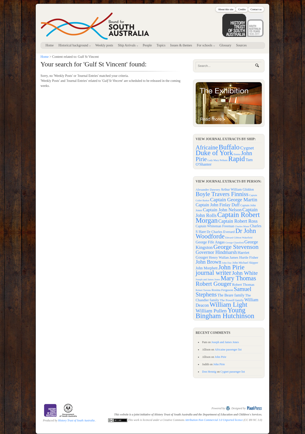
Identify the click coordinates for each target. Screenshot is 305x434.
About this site (225, 9)
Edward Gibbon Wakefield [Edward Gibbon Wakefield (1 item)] (238, 237)
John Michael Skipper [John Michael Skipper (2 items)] (245, 262)
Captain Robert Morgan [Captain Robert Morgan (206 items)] (228, 217)
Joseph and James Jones (225, 342)
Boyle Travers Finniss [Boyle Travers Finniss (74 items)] (222, 194)
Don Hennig (209, 371)
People (147, 45)
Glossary (225, 45)
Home (50, 45)
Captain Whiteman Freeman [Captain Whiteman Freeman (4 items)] (215, 226)
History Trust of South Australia (76, 420)
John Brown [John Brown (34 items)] (208, 262)
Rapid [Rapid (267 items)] (236, 159)
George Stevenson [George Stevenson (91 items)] (236, 246)
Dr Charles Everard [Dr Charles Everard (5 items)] (220, 232)
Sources (241, 45)
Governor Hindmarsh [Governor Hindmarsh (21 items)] (216, 252)
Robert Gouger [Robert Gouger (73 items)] (213, 284)
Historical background (74, 46)
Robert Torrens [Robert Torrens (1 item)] (203, 290)
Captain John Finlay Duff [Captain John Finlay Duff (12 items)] (218, 204)
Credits (242, 9)
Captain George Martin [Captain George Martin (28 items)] (233, 199)
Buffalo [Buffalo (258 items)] (229, 147)
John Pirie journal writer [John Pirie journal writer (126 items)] (220, 270)
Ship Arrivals (127, 46)
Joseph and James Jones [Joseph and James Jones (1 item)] (208, 279)
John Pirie (220, 357)
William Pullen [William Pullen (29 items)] (211, 311)
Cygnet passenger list (232, 371)
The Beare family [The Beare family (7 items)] (231, 295)
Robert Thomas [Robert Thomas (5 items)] (243, 284)
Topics (161, 45)
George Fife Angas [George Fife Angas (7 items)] (210, 242)
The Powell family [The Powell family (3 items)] (232, 300)
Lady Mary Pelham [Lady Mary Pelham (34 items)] (218, 160)
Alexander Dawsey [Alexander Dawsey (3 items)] (208, 189)
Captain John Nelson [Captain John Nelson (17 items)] (222, 209)
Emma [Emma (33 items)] (237, 154)
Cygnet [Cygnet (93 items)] (247, 147)
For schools (205, 46)
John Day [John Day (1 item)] (227, 262)
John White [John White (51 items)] (245, 273)
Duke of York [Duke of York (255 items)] (214, 153)
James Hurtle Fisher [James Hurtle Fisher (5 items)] (243, 257)
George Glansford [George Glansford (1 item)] (234, 242)
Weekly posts (104, 45)
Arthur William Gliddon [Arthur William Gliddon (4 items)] (237, 189)
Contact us (256, 9)
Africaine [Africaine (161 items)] (207, 147)
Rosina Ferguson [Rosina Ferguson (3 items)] (222, 290)
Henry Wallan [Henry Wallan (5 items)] (219, 257)
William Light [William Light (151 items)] (228, 304)
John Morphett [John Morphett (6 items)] (207, 268)
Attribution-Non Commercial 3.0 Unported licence (214, 420)
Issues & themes (181, 45)
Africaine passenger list (228, 349)
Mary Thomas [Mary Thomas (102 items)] (238, 278)
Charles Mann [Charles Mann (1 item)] (242, 226)
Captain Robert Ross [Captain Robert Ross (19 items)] (238, 221)
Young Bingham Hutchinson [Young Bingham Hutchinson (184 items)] (225, 313)
